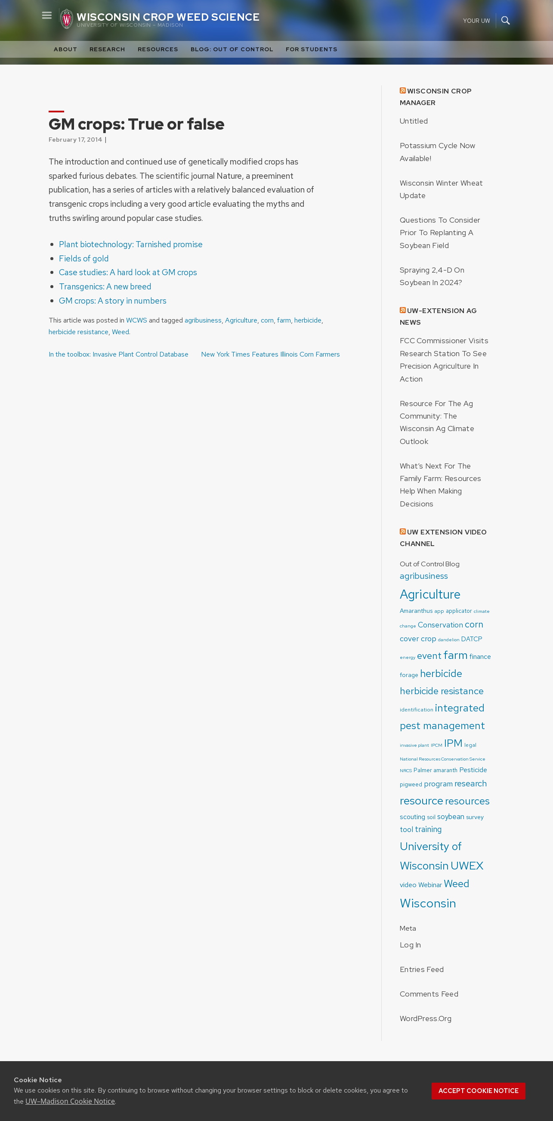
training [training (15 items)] (428, 829)
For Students (311, 49)
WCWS (136, 320)
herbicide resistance (78, 331)
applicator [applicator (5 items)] (459, 611)
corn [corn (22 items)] (474, 624)
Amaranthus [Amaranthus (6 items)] (416, 611)
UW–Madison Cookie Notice (70, 1101)
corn (267, 320)
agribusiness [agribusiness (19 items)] (424, 575)
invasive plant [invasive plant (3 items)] (414, 745)
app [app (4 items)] (439, 611)
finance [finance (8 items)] (480, 656)
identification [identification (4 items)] (416, 709)
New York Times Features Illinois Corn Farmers (270, 354)
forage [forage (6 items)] (409, 675)
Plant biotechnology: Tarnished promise (131, 244)
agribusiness (203, 320)
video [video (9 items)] (408, 884)
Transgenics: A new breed (105, 286)
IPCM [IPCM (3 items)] (436, 745)
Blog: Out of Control (232, 49)
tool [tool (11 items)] (406, 829)
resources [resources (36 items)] (467, 800)
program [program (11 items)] (438, 784)
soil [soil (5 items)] (431, 817)
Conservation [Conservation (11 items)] (440, 625)
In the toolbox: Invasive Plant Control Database (118, 354)
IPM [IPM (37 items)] (453, 743)
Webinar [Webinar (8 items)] (430, 884)
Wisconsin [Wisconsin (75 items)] (428, 903)
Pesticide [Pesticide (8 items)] (473, 769)
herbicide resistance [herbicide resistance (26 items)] (442, 690)
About (65, 49)
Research (107, 49)
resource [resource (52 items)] (421, 800)
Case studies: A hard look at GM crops (128, 272)
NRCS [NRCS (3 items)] (406, 770)
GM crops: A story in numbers (113, 300)
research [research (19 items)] (470, 783)
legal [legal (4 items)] (470, 745)
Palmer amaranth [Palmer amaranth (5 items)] (435, 770)
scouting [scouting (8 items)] (412, 816)
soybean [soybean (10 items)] (450, 816)
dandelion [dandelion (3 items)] (449, 640)
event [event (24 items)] (429, 655)
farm (284, 320)
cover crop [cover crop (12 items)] (418, 638)
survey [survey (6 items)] (475, 817)
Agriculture (241, 320)
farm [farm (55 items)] (455, 654)
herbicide (307, 320)
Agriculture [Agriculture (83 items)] (430, 594)
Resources (158, 49)
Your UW (476, 20)
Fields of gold (84, 258)
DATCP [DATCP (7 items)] (471, 639)
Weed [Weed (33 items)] (457, 883)
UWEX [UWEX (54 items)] (467, 865)
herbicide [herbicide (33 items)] (441, 673)
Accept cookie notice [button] (479, 1091)
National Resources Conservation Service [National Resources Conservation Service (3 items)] (442, 759)
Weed (120, 331)
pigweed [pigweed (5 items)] (411, 784)
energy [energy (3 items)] (407, 657)
